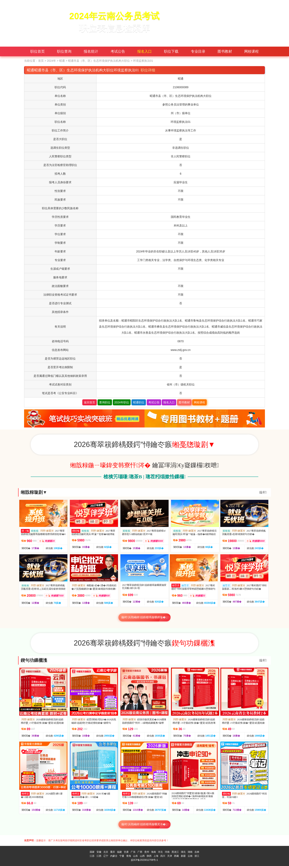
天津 (169, 856)
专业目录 (198, 51)
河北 (160, 852)
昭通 (62, 60)
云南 (190, 856)
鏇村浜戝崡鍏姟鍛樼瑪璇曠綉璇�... (144, 617)
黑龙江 (175, 852)
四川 (162, 856)
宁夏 (121, 856)
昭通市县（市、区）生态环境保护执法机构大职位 (99, 60)
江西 (99, 856)
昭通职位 (138, 402)
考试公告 (118, 51)
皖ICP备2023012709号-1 (144, 860)
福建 (119, 852)
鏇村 (263, 492)
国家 (92, 852)
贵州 (146, 852)
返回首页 (89, 402)
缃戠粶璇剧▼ (34, 492)
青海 (128, 856)
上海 (156, 856)
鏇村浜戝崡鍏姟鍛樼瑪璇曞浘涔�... (144, 824)
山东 (135, 856)
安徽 (99, 852)
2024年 (51, 60)
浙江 (196, 856)
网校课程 (251, 51)
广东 (133, 852)
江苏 (92, 856)
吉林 (196, 852)
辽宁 (105, 856)
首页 (41, 60)
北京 (105, 852)
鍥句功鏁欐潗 (34, 660)
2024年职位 (121, 402)
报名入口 (144, 51)
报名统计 (91, 51)
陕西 (149, 856)
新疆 (183, 856)
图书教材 (225, 51)
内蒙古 (113, 856)
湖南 (190, 852)
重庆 (112, 852)
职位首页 (37, 51)
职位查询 (64, 51)
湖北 (183, 852)
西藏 (176, 856)
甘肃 (126, 852)
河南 (167, 852)
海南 (153, 852)
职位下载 (171, 51)
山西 (142, 856)
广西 (139, 852)
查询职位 (104, 402)
